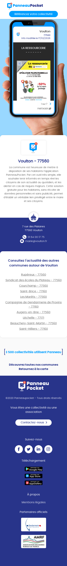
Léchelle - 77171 (33, 317)
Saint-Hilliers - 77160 (33, 328)
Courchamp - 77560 (33, 285)
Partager (44, 109)
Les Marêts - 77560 (33, 296)
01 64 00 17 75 (36, 237)
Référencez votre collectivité (33, 14)
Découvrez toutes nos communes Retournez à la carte (33, 366)
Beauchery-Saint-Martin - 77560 (33, 323)
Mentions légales (34, 502)
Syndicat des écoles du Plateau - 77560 (34, 280)
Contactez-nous (34, 422)
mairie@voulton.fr (36, 241)
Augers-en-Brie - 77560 (33, 312)
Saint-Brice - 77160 (33, 291)
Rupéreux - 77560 (33, 274)
